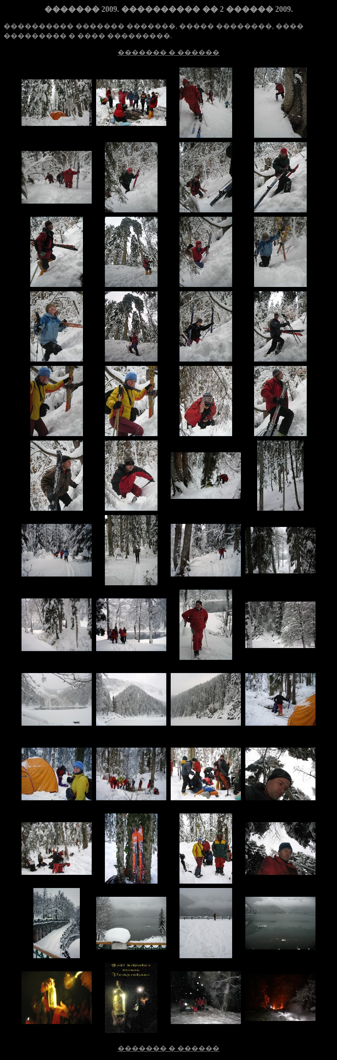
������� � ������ (168, 52)
